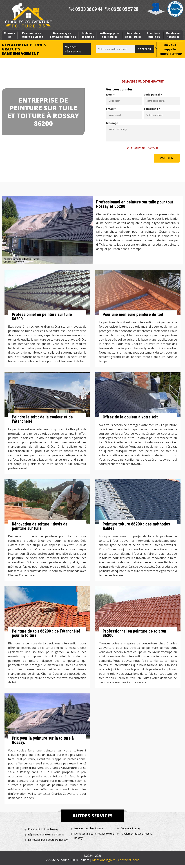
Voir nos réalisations (73, 49)
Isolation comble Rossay (88, 828)
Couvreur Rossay (130, 828)
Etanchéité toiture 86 (153, 35)
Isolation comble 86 (87, 35)
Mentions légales (103, 860)
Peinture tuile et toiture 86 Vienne (32, 35)
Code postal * (153, 94)
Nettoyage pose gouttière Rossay (48, 839)
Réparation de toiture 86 (133, 35)
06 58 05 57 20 (121, 9)
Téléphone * (152, 108)
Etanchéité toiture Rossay (43, 829)
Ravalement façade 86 (173, 35)
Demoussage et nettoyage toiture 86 (63, 35)
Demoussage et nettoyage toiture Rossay (94, 836)
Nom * (110, 94)
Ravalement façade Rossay (136, 833)
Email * (111, 108)
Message (112, 123)
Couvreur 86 (9, 35)
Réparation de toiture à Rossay (46, 834)
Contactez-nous (128, 860)
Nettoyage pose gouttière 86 (109, 35)
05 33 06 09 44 (85, 9)
